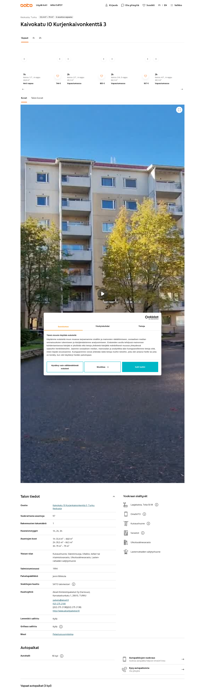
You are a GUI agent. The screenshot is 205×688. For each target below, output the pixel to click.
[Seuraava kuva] (59, 59)
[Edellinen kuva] (24, 59)
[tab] (25, 38)
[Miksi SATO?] (57, 5)
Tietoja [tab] (142, 326)
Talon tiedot (68, 497)
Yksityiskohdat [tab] (102, 326)
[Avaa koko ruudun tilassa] (179, 110)
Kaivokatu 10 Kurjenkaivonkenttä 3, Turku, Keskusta (74, 507)
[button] (102, 294)
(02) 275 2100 (59, 604)
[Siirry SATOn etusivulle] (27, 5)
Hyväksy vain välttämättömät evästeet (65, 367)
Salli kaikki (140, 367)
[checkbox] (58, 76)
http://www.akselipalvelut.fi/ (66, 611)
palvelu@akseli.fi (61, 600)
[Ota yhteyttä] (129, 5)
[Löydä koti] (42, 5)
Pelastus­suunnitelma (63, 634)
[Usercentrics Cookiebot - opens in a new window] (147, 318)
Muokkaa (102, 367)
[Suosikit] (148, 5)
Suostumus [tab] (63, 326)
